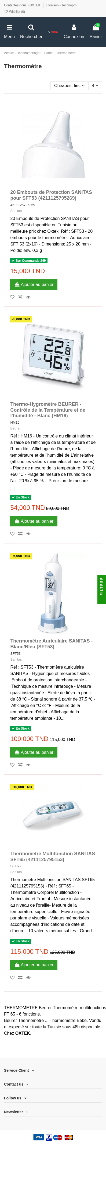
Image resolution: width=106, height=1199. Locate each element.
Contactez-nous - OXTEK (22, 5)
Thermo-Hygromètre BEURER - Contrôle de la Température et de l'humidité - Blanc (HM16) (47, 410)
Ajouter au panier (33, 284)
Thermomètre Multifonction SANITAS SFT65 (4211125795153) (52, 856)
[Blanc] (12, 489)
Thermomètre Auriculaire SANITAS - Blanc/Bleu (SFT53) (51, 643)
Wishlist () (14, 12)
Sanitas (16, 211)
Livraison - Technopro (61, 5)
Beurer (15, 428)
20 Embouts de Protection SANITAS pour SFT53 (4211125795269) (51, 195)
